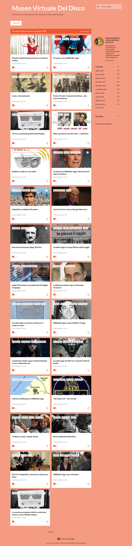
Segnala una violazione (103, 124)
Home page (16, 23)
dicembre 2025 (100, 86)
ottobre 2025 (99, 93)
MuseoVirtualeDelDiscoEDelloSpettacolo (112, 40)
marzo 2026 (99, 74)
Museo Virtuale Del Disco (48, 8)
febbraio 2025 (100, 101)
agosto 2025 (99, 97)
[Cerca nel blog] (111, 6)
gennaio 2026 (100, 82)
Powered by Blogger (66, 539)
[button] (47, 67)
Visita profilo (109, 60)
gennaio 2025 (100, 104)
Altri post (51, 532)
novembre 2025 (101, 89)
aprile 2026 (99, 71)
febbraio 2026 (100, 78)
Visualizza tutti (84, 31)
